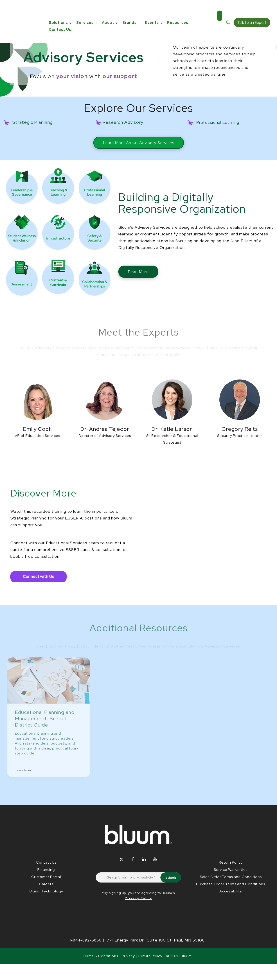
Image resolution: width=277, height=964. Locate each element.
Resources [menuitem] (177, 8)
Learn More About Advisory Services (138, 142)
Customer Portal (46, 876)
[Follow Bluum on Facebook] (133, 859)
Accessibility (230, 891)
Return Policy (231, 862)
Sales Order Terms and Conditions (231, 876)
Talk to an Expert (252, 11)
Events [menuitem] (152, 8)
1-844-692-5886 (85, 940)
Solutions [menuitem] (58, 8)
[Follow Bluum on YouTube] (155, 859)
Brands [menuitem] (129, 8)
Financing (46, 869)
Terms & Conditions (100, 956)
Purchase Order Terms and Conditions (230, 884)
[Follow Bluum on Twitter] (122, 859)
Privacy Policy (138, 898)
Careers (46, 884)
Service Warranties (231, 869)
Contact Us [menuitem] (60, 15)
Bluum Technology (46, 891)
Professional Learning (217, 122)
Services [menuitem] (85, 8)
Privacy (128, 956)
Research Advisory (123, 122)
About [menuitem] (108, 8)
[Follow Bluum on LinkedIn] (144, 859)
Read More (138, 271)
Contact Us (46, 862)
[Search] (228, 11)
